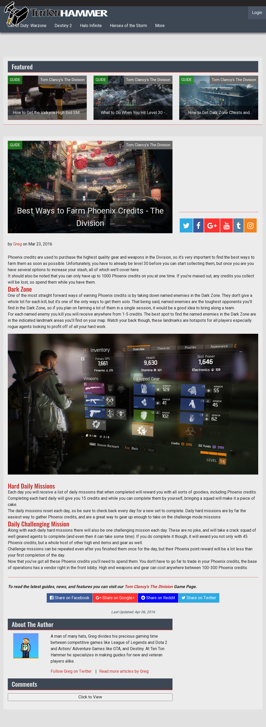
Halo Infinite (91, 25)
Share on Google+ (115, 597)
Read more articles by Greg (124, 671)
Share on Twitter (199, 597)
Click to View (90, 697)
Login (257, 12)
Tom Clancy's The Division (148, 586)
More (160, 25)
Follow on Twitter (72, 671)
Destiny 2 (63, 25)
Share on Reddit (158, 597)
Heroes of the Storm (128, 25)
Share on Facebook (69, 597)
